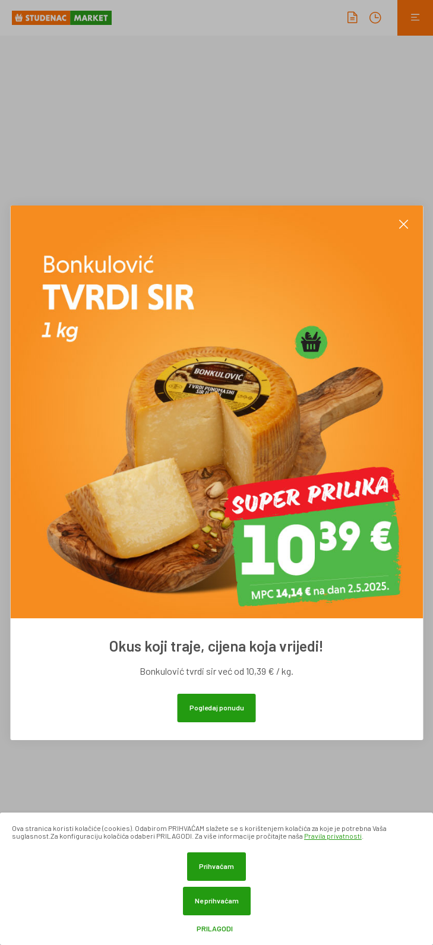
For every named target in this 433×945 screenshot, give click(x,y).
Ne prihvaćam (217, 900)
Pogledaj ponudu (216, 707)
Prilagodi (215, 929)
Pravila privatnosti (333, 836)
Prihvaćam (216, 866)
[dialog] (216, 879)
